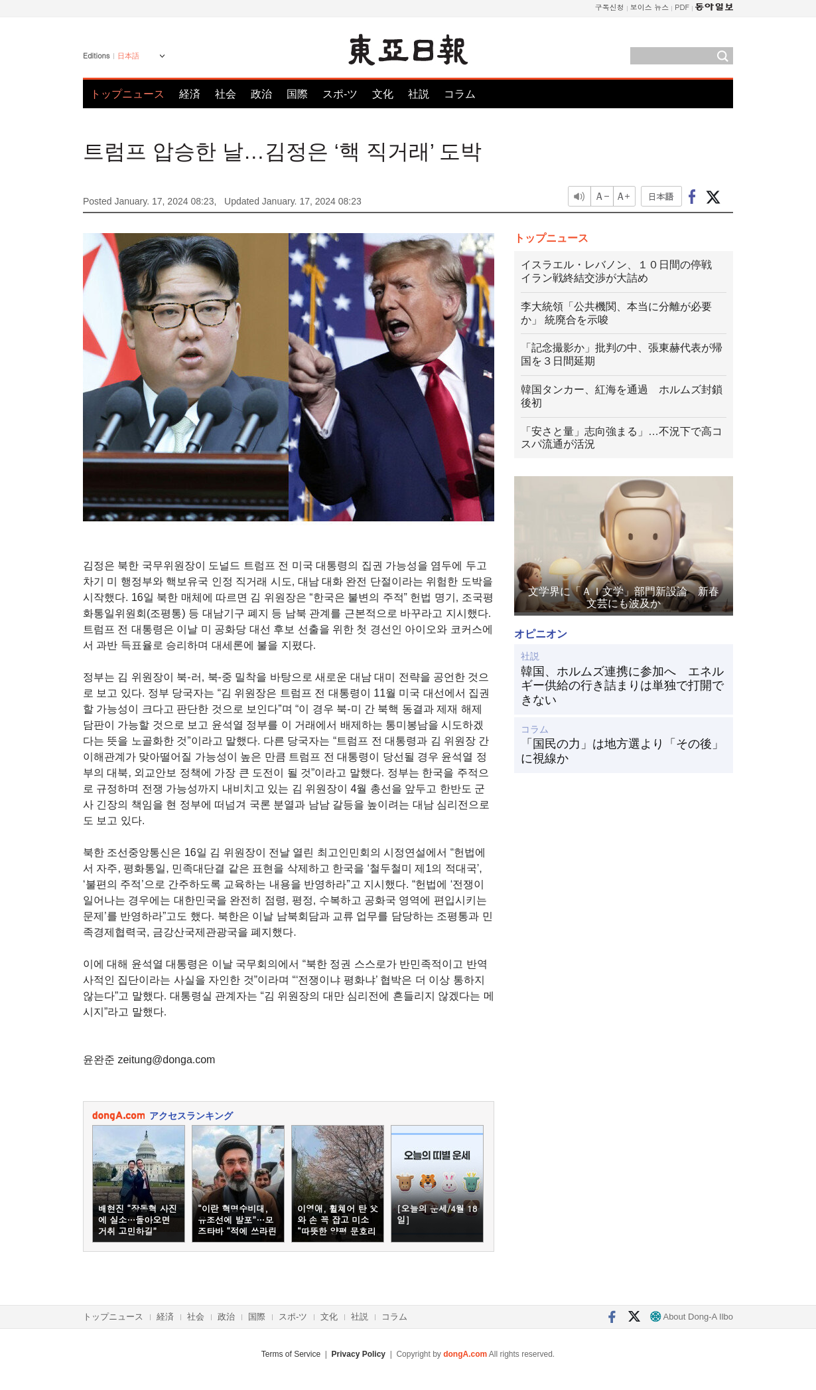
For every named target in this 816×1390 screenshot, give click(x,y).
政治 (261, 94)
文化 (382, 94)
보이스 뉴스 (649, 7)
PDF (682, 7)
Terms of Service (290, 1354)
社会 (225, 94)
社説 (418, 94)
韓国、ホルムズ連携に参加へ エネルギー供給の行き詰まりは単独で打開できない (622, 686)
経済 (189, 94)
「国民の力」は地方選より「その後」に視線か (622, 751)
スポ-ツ (340, 94)
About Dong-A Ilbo (691, 1317)
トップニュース (127, 94)
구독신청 (609, 7)
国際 (297, 94)
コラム (460, 94)
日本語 (128, 56)
